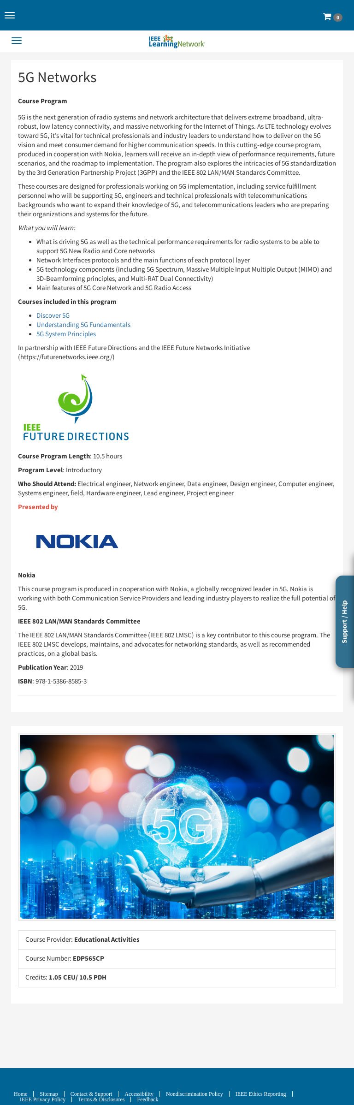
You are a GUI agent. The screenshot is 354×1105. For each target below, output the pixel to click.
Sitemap (49, 1094)
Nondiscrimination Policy (194, 1094)
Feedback (147, 1099)
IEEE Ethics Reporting (261, 1094)
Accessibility (138, 1094)
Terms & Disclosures (101, 1099)
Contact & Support (91, 1094)
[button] (9, 15)
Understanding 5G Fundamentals (83, 325)
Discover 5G (53, 315)
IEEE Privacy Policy (42, 1099)
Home (20, 1094)
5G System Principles (66, 334)
